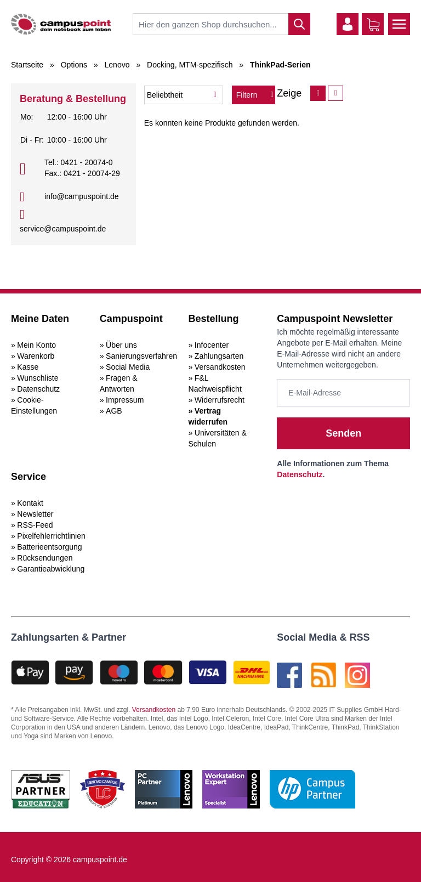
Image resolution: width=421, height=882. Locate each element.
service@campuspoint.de (63, 228)
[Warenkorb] (373, 24)
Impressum (125, 399)
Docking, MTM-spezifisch (189, 64)
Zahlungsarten (219, 356)
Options (74, 64)
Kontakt (30, 503)
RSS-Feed (35, 525)
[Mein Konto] (348, 24)
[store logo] (61, 24)
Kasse (27, 367)
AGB (114, 410)
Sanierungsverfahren (141, 356)
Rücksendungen (44, 557)
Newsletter (35, 514)
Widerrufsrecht (219, 399)
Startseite (27, 64)
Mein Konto (36, 345)
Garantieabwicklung (50, 568)
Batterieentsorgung (49, 546)
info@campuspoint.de (81, 196)
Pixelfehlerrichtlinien (51, 536)
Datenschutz (38, 389)
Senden (343, 433)
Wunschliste (37, 378)
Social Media (128, 367)
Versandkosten (220, 367)
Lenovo (117, 64)
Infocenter (212, 345)
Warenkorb (35, 356)
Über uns (121, 345)
